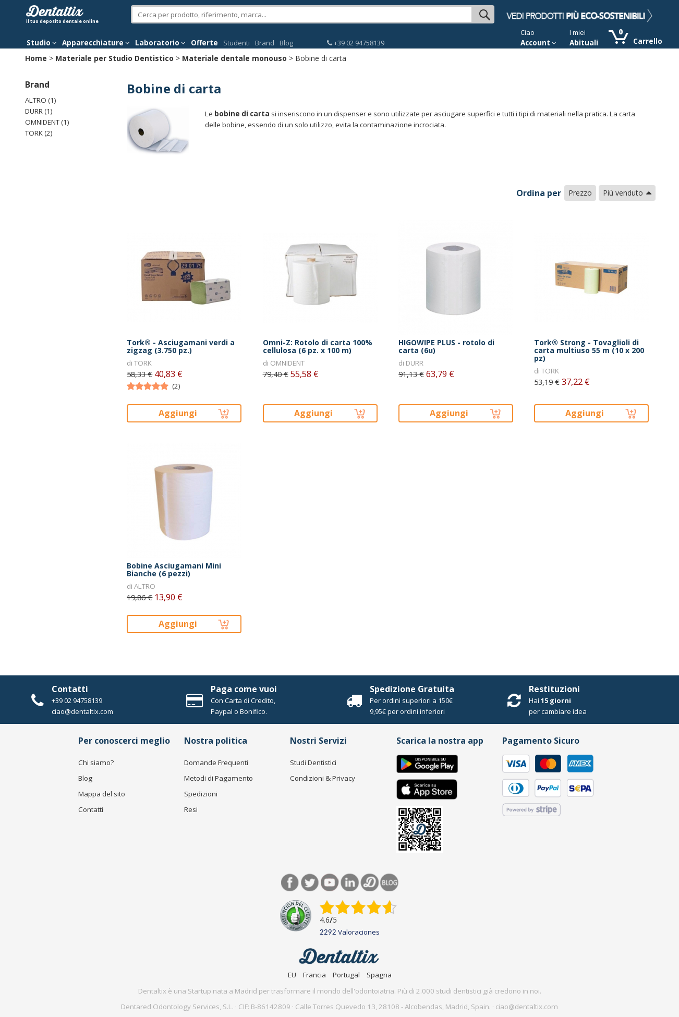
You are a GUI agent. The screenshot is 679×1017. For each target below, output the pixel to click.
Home (36, 58)
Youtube (330, 883)
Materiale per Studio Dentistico (114, 58)
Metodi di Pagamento (218, 778)
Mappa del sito (101, 793)
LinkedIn (350, 883)
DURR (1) (39, 111)
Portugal (346, 974)
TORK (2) (39, 133)
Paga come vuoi (244, 689)
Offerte (204, 42)
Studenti (236, 42)
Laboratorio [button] (160, 42)
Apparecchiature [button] (96, 42)
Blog (286, 42)
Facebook (290, 883)
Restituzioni (554, 689)
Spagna (379, 974)
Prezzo (580, 193)
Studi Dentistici (313, 762)
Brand (264, 42)
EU (292, 974)
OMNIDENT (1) (47, 122)
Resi (191, 809)
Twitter (310, 883)
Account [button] (538, 42)
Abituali (583, 42)
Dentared (369, 883)
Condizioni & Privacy (322, 778)
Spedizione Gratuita (412, 689)
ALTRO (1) (40, 100)
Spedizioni (200, 793)
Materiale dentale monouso (234, 58)
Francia (314, 974)
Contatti (70, 689)
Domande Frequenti (216, 762)
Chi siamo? (96, 762)
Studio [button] (42, 42)
